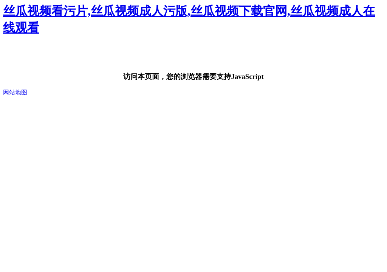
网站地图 (15, 92)
